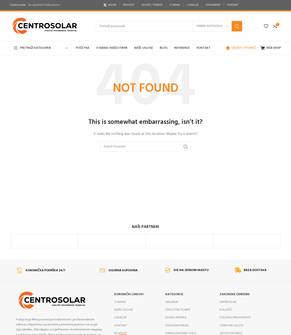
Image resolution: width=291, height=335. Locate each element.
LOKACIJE (120, 326)
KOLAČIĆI (226, 318)
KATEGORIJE (174, 303)
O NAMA (120, 310)
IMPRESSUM (228, 310)
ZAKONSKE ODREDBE (235, 303)
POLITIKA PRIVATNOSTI (235, 326)
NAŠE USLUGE (123, 318)
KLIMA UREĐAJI (175, 326)
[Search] (169, 26)
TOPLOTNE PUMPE (178, 318)
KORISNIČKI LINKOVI (129, 303)
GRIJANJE (171, 310)
